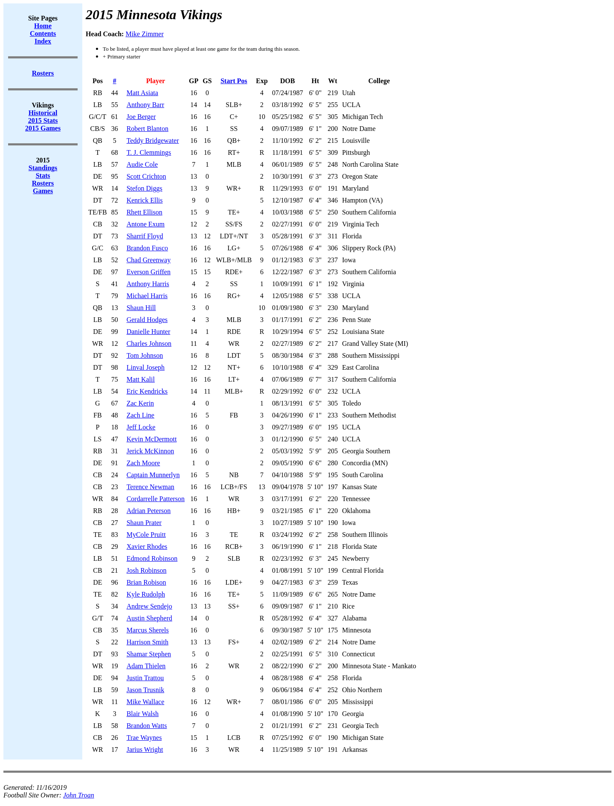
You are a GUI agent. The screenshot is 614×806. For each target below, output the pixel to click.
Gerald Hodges (147, 319)
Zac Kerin (140, 403)
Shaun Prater (144, 522)
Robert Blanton (147, 128)
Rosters (43, 183)
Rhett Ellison (144, 212)
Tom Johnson (145, 355)
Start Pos (233, 80)
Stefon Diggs (144, 188)
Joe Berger (141, 116)
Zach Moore (143, 463)
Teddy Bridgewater (153, 140)
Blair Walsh (143, 713)
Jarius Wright (145, 749)
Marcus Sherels (148, 630)
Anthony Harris (148, 283)
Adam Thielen (146, 666)
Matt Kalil (141, 379)
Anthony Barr (145, 104)
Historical (43, 112)
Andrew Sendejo (149, 606)
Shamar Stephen (149, 654)
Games (43, 190)
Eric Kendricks (147, 391)
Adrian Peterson (149, 510)
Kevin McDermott (152, 439)
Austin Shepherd (149, 618)
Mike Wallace (146, 701)
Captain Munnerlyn (153, 474)
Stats (43, 175)
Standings (43, 167)
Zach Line (140, 415)
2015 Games (43, 128)
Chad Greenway (149, 260)
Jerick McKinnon (150, 451)
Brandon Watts (147, 725)
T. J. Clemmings (149, 152)
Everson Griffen (149, 271)
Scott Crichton (146, 176)
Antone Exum (146, 224)
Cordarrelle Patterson (156, 498)
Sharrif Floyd (145, 236)
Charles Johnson (149, 343)
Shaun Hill (141, 307)
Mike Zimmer (144, 34)
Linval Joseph (146, 367)
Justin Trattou (145, 677)
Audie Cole (142, 164)
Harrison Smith (147, 642)
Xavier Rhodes (147, 546)
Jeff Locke (141, 427)
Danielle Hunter (149, 331)
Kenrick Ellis (145, 200)
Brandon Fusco (147, 248)
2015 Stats (43, 120)
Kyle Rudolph (146, 594)
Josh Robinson (147, 570)
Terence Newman (150, 486)
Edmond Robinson (152, 558)
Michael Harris (147, 295)
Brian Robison (146, 582)
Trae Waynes (144, 737)
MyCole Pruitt (146, 534)
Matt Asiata (142, 92)
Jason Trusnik (145, 689)
